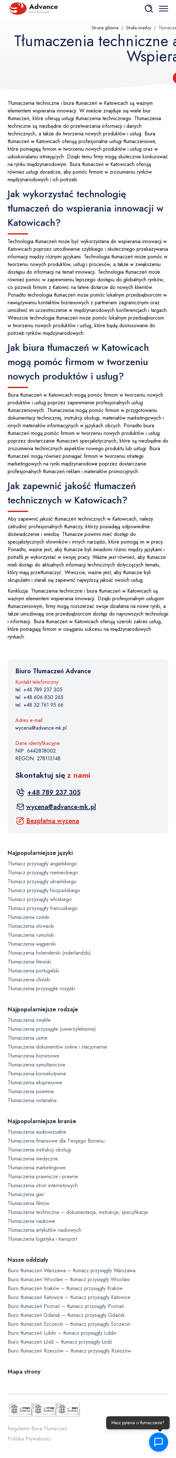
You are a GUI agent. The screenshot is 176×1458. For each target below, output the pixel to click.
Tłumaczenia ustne (28, 1038)
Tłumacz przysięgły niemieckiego (43, 872)
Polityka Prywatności (29, 1438)
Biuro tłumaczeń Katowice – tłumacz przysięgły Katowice (69, 1297)
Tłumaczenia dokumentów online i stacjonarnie (57, 1046)
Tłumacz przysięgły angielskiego (42, 863)
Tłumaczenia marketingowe (37, 1167)
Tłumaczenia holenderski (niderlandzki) (49, 952)
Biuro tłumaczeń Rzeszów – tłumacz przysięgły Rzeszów (69, 1350)
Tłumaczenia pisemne (31, 1091)
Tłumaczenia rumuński (31, 935)
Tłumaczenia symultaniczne (36, 1064)
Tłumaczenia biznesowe (33, 1055)
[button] (158, 1442)
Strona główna (105, 28)
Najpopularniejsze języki (40, 853)
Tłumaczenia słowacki (31, 926)
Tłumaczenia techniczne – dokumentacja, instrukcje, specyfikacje (78, 1212)
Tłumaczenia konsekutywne (37, 1073)
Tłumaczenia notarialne (32, 1100)
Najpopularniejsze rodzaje (43, 1009)
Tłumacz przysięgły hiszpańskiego (44, 890)
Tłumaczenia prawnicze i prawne (43, 1176)
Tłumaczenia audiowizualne (37, 1132)
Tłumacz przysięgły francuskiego (42, 908)
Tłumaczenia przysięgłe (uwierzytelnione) (52, 1029)
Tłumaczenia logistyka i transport (42, 1239)
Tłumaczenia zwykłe (29, 1020)
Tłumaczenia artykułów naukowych (44, 1230)
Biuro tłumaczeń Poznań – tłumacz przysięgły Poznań (66, 1306)
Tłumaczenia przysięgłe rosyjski (41, 988)
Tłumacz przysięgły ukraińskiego (42, 881)
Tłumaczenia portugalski (33, 970)
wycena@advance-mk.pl (41, 728)
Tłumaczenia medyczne (33, 1158)
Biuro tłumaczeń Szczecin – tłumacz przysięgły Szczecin (69, 1324)
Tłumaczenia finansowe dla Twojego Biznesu (56, 1140)
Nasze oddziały (28, 1260)
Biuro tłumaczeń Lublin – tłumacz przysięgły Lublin (62, 1333)
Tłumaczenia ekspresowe (35, 1082)
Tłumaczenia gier (26, 1194)
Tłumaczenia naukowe (31, 1221)
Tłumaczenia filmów (28, 1203)
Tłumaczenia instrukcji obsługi (39, 1149)
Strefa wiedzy (138, 28)
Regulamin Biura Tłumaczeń (37, 1428)
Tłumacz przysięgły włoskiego (40, 899)
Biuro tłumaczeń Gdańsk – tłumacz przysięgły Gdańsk (66, 1315)
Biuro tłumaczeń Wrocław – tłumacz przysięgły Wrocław (69, 1279)
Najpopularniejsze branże (42, 1121)
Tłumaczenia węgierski (32, 944)
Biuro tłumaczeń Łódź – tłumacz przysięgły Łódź (60, 1342)
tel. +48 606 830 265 (39, 697)
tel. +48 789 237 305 (38, 689)
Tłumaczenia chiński (29, 979)
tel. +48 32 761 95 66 (39, 705)
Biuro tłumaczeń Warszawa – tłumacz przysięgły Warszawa (72, 1270)
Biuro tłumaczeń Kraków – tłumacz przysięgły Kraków (65, 1288)
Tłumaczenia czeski (28, 917)
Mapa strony (24, 1372)
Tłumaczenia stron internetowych (43, 1185)
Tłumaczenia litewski (29, 961)
